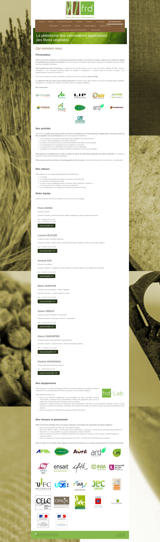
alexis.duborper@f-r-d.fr (48, 352)
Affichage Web (120, 536)
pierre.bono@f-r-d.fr (46, 225)
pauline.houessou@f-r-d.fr (49, 373)
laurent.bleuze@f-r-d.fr (47, 251)
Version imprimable (42, 534)
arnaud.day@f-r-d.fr (46, 276)
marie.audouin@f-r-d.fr (47, 301)
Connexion (121, 534)
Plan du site (54, 534)
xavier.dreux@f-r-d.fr (47, 326)
